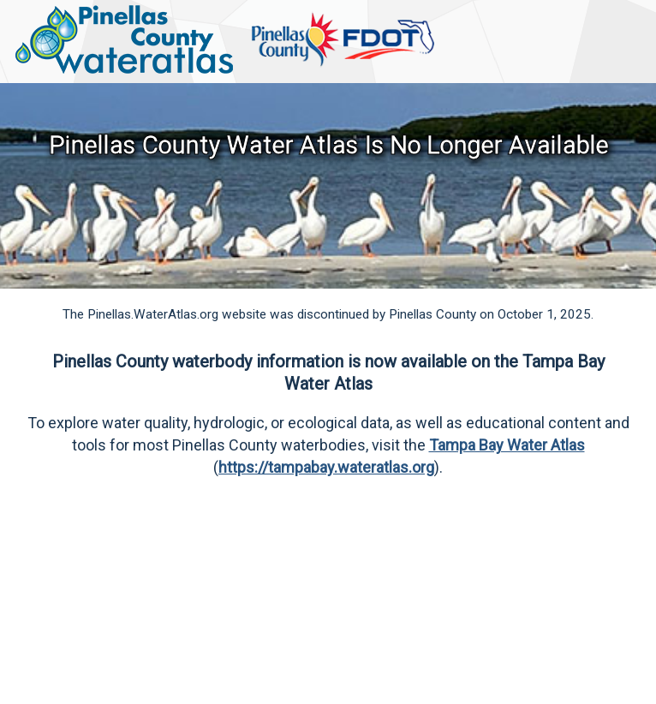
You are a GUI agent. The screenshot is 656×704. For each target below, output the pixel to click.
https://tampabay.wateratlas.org (326, 467)
